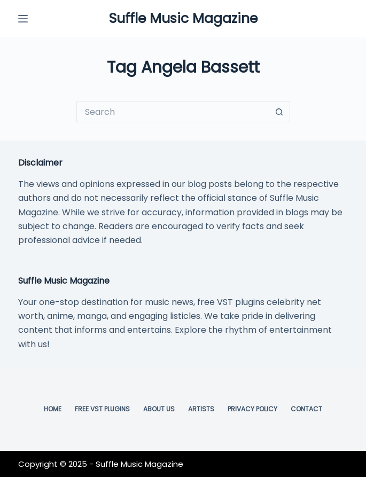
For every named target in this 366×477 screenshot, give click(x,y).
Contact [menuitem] (306, 409)
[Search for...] (172, 111)
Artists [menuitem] (201, 409)
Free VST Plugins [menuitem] (102, 409)
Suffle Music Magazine (183, 18)
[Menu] (23, 19)
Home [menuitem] (52, 409)
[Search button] (279, 111)
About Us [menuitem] (159, 409)
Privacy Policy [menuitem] (252, 409)
